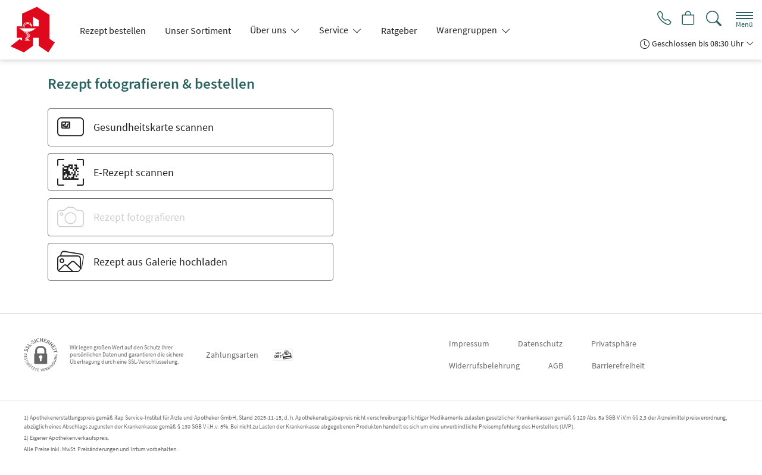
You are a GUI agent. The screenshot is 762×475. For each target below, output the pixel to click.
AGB (555, 365)
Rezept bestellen (113, 30)
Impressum (469, 343)
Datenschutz (540, 343)
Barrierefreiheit (618, 365)
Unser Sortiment (198, 30)
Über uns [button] (269, 30)
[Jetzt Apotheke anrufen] (661, 19)
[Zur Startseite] (37, 30)
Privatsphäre (613, 343)
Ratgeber (399, 30)
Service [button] (334, 30)
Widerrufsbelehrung (484, 365)
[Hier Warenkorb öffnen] (687, 19)
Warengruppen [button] (467, 30)
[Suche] (713, 19)
